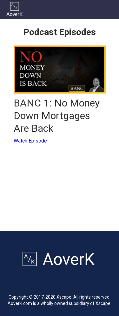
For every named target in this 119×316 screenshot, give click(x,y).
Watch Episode (30, 141)
